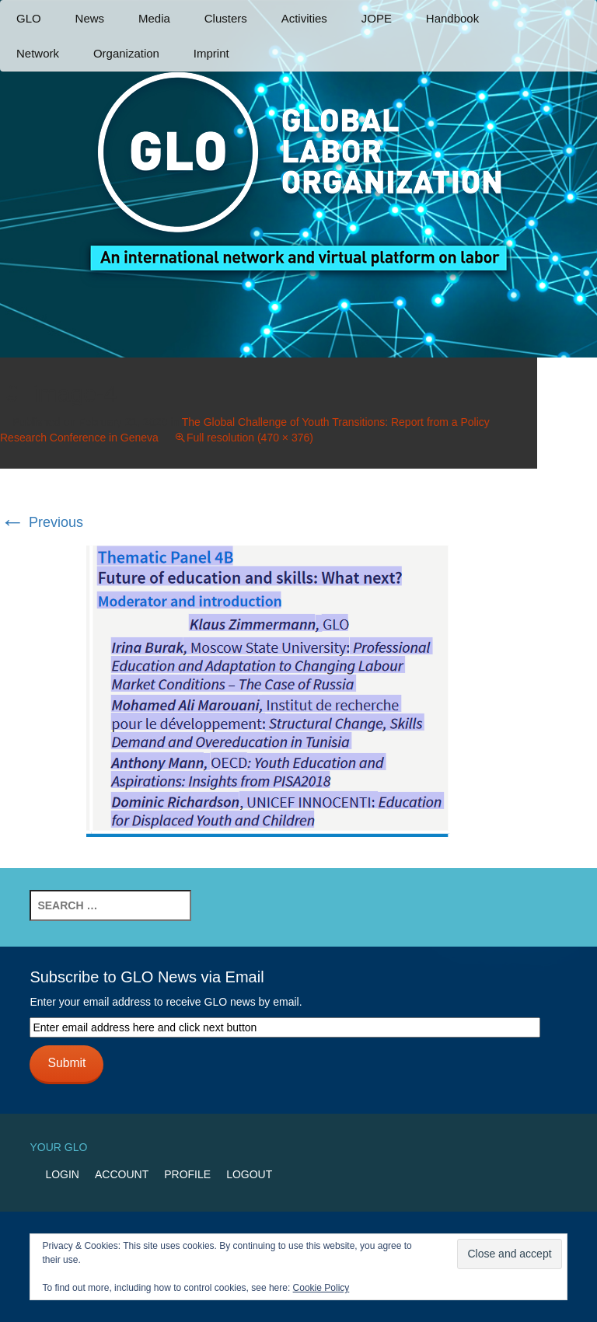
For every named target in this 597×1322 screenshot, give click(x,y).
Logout (249, 1174)
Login (62, 1174)
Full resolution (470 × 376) (250, 437)
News (90, 18)
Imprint (211, 53)
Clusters (225, 18)
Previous (41, 522)
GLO (28, 18)
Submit (66, 1062)
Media (154, 18)
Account (121, 1174)
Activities (304, 18)
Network (37, 53)
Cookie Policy (321, 1287)
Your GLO (58, 1147)
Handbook (452, 18)
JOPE (376, 18)
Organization (126, 53)
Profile (187, 1174)
